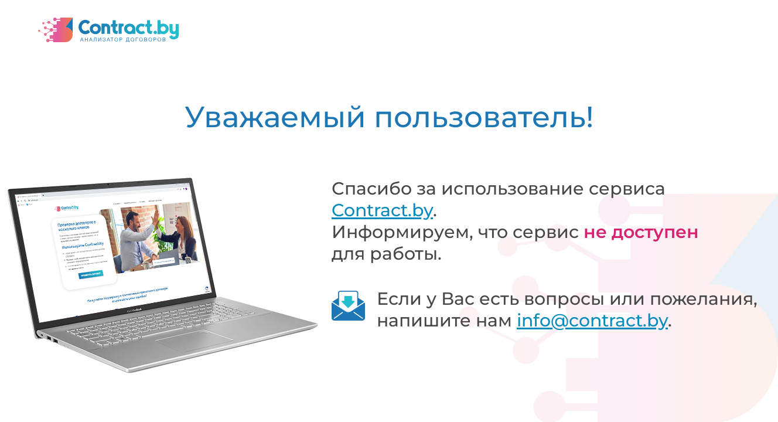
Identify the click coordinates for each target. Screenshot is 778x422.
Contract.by (382, 210)
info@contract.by (592, 320)
